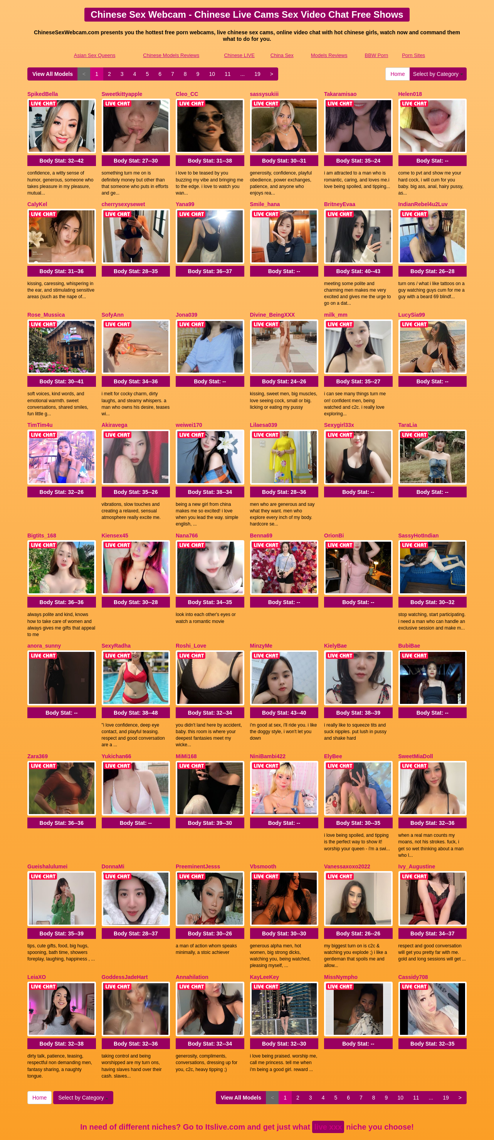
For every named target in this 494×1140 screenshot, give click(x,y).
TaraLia (407, 412)
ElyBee (333, 730)
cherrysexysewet (123, 200)
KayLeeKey (264, 942)
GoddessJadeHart (125, 942)
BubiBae (409, 624)
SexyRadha (116, 624)
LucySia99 (411, 306)
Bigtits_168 (41, 518)
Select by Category (438, 74)
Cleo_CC (187, 94)
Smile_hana (265, 200)
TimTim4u (40, 412)
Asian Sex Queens (95, 55)
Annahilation (192, 942)
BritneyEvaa (339, 200)
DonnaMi (113, 836)
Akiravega (115, 412)
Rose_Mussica (46, 306)
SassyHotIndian (418, 518)
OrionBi (334, 518)
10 (212, 74)
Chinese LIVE (239, 55)
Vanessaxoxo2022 (347, 836)
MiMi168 (186, 730)
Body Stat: (62, 156)
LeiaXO (36, 942)
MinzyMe (261, 624)
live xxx (328, 1087)
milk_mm (336, 306)
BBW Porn (376, 55)
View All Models (52, 74)
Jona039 (186, 306)
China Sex (282, 55)
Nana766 (187, 518)
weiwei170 (189, 412)
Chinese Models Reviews (171, 55)
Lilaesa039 (263, 412)
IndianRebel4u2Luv (423, 200)
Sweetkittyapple (122, 94)
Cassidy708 (413, 942)
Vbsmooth (263, 836)
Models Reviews (329, 55)
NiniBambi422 (268, 730)
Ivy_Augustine (416, 836)
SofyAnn (113, 306)
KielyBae (335, 624)
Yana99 (185, 200)
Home (397, 74)
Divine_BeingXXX (272, 306)
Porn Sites (413, 55)
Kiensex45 (115, 518)
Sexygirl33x (339, 412)
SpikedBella (42, 94)
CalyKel (37, 200)
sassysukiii (264, 94)
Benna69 (261, 518)
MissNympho (341, 942)
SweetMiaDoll (415, 730)
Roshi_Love (191, 624)
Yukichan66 (116, 730)
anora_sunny (44, 624)
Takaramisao (340, 94)
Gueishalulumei (47, 836)
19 (257, 74)
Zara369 (37, 730)
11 (228, 74)
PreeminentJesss (198, 836)
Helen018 (410, 94)
